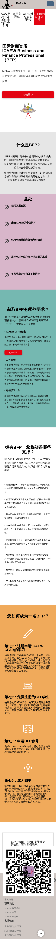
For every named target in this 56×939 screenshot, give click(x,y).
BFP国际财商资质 (39, 16)
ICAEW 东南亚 (11, 916)
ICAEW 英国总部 (12, 908)
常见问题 (8, 899)
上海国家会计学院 (12, 926)
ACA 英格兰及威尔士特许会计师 (5, 19)
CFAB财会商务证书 (28, 16)
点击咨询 (28, 94)
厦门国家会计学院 (12, 935)
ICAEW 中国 (10, 912)
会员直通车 (17, 15)
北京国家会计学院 (12, 931)
